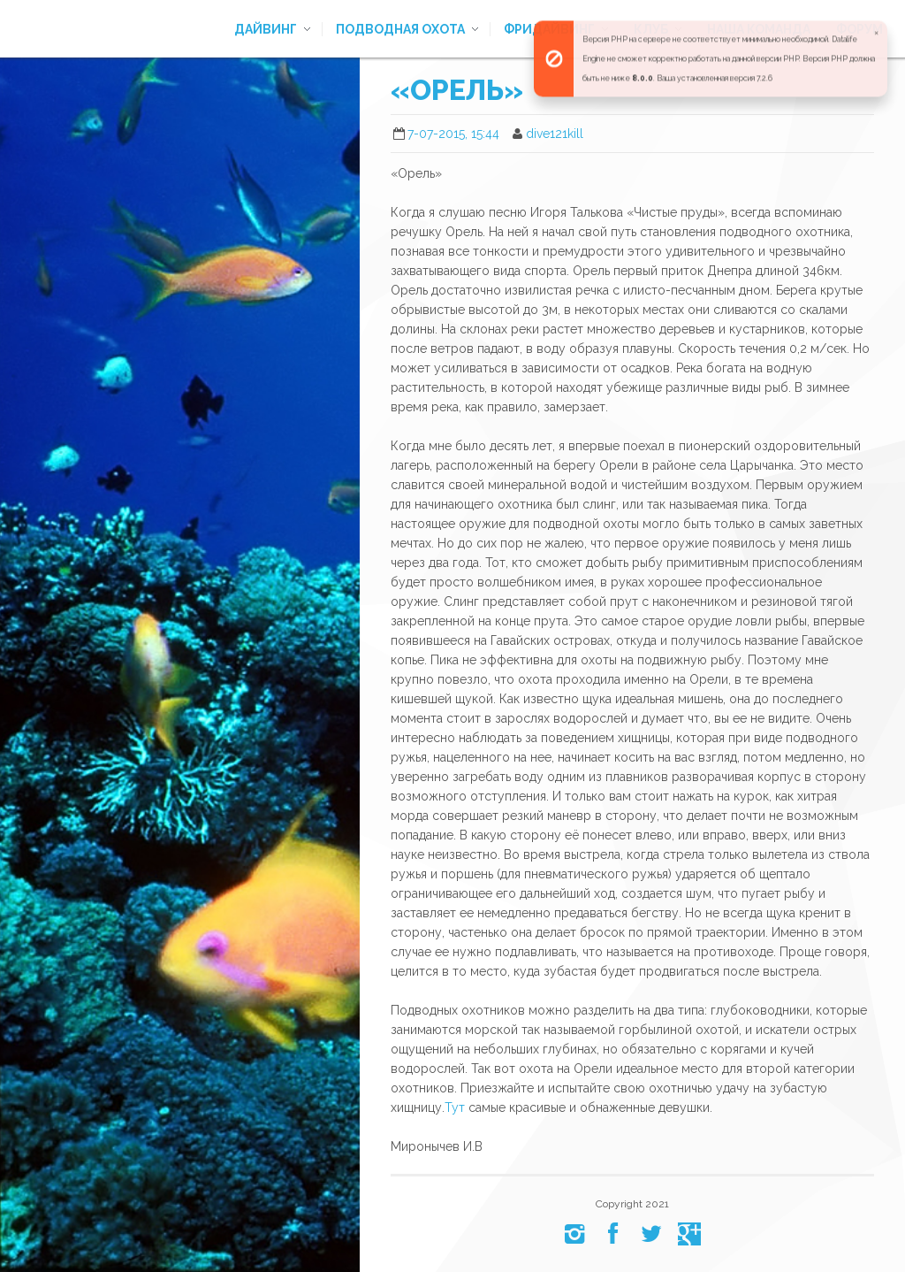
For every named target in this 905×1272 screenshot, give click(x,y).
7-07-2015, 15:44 (453, 133)
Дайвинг (265, 29)
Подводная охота (400, 29)
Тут (455, 1107)
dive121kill (554, 133)
